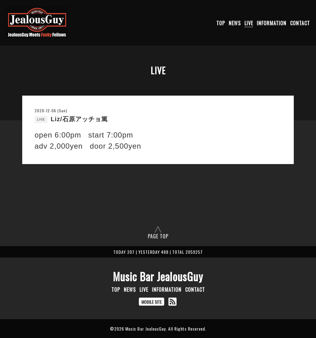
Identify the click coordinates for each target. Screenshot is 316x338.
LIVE (248, 23)
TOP (220, 23)
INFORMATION (271, 23)
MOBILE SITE (151, 302)
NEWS (235, 23)
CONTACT (300, 23)
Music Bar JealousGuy (158, 276)
